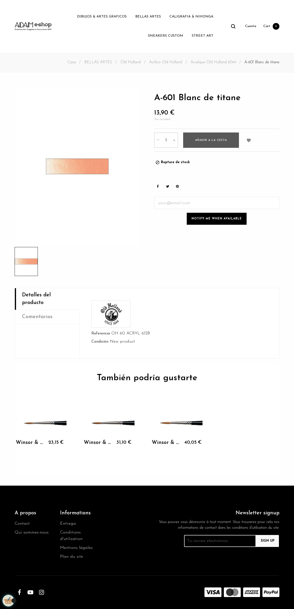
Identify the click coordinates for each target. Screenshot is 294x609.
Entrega (68, 523)
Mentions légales (76, 548)
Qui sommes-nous (32, 532)
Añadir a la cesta (211, 140)
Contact (22, 523)
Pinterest (177, 186)
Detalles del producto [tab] (36, 299)
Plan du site (71, 556)
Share (157, 186)
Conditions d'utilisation (71, 535)
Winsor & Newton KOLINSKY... (30, 442)
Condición (99, 342)
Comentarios (37, 316)
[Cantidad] (166, 140)
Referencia (100, 333)
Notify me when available (217, 218)
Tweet (167, 186)
